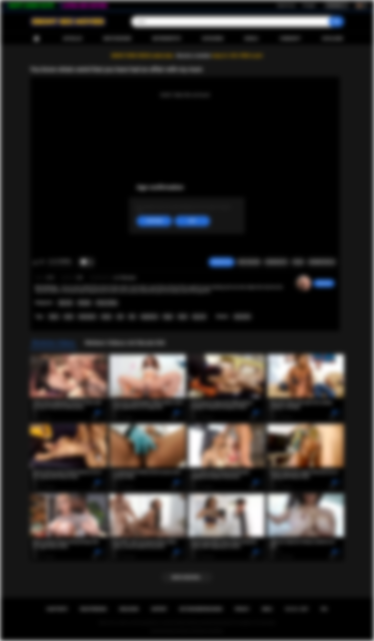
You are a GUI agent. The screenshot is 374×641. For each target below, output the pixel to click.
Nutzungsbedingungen (200, 609)
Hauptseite (36, 38)
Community (290, 38)
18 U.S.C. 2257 (296, 609)
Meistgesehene (117, 38)
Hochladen (332, 38)
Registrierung (286, 5)
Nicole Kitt (242, 316)
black (182, 316)
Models (251, 38)
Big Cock (65, 303)
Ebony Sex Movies (178, 631)
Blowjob (84, 303)
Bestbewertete (167, 38)
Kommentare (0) (321, 262)
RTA (324, 609)
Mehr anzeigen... (187, 577)
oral (120, 316)
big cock (199, 316)
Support (159, 609)
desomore (324, 283)
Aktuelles (72, 38)
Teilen (298, 262)
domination (87, 316)
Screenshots (276, 262)
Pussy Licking (106, 303)
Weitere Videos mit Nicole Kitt (125, 342)
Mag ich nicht (42, 262)
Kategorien (212, 38)
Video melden (248, 262)
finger (168, 316)
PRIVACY (242, 609)
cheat (68, 316)
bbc (132, 316)
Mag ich (35, 262)
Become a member (194, 55)
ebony (106, 316)
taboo (54, 316)
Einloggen (309, 5)
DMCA (267, 609)
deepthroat (149, 316)
